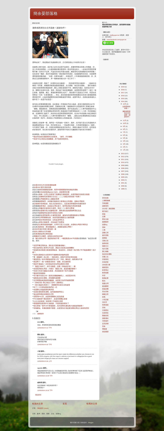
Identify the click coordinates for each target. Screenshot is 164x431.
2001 (123, 183)
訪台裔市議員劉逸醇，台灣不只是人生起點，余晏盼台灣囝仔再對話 (62, 224)
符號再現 (105, 259)
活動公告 (105, 241)
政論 (103, 214)
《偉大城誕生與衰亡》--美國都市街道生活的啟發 (52, 285)
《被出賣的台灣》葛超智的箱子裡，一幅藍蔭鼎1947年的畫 (56, 238)
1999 (123, 189)
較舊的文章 (92, 403)
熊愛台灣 (105, 283)
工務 (103, 230)
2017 (123, 92)
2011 (123, 159)
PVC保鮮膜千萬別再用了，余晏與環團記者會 (50, 299)
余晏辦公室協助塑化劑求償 (44, 290)
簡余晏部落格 (45, 13)
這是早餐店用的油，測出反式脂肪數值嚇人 (49, 245)
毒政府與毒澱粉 (39, 273)
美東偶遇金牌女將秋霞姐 (43, 234)
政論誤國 (105, 289)
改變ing (104, 224)
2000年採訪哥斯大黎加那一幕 (45, 229)
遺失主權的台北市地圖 (42, 231)
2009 (123, 165)
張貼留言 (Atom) (42, 408)
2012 (123, 156)
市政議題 (105, 203)
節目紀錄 (105, 198)
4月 (124, 141)
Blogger (90, 422)
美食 (103, 326)
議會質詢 (105, 206)
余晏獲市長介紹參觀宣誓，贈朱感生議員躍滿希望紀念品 (60, 210)
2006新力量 (106, 265)
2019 (123, 87)
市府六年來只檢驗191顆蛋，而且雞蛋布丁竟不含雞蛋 (53, 271)
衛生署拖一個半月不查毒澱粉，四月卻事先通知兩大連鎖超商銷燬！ (59, 306)
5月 (124, 138)
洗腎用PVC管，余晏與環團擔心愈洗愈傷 (49, 296)
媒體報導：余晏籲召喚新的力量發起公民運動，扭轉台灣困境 (61, 201)
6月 (124, 135)
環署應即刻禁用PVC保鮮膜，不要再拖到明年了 (51, 303)
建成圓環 (105, 286)
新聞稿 (104, 238)
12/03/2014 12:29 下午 (45, 376)
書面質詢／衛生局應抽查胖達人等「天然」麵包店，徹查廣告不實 (58, 259)
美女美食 (105, 291)
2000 (123, 186)
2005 (123, 177)
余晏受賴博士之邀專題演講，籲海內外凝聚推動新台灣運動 (62, 215)
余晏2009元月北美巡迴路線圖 (45, 185)
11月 (124, 120)
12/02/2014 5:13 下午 (44, 328)
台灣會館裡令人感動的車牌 (49, 199)
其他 (103, 307)
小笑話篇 (105, 299)
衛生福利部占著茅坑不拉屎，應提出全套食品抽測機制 (54, 248)
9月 (124, 126)
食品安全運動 (107, 254)
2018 (123, 90)
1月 (124, 150)
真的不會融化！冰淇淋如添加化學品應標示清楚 (51, 264)
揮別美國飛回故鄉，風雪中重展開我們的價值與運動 (58, 190)
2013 (123, 153)
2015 (123, 98)
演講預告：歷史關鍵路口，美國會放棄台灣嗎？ (55, 227)
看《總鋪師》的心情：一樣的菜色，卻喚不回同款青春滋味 (55, 257)
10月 (124, 123)
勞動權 (104, 329)
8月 (124, 129)
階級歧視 (105, 315)
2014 (123, 101)
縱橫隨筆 (40, 314)
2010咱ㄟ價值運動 (108, 208)
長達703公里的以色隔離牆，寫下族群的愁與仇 (51, 139)
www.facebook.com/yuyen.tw (116, 39)
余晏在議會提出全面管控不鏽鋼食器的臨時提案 (51, 255)
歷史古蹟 (105, 219)
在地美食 (105, 262)
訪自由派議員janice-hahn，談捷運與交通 (54, 192)
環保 (103, 227)
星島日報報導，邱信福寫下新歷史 (51, 222)
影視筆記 (105, 270)
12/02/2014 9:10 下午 (44, 344)
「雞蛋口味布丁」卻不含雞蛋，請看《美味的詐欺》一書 (55, 266)
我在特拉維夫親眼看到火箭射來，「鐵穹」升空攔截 (53, 137)
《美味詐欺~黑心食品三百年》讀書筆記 (48, 282)
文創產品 (105, 310)
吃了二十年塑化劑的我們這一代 (45, 287)
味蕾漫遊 (105, 305)
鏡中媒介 (105, 211)
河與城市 (105, 321)
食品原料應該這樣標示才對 (44, 294)
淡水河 (104, 302)
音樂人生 (105, 257)
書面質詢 (105, 267)
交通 (103, 216)
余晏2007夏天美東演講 (42, 187)
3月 (124, 144)
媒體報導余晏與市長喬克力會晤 (51, 213)
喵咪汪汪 (105, 246)
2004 (123, 180)
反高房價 (105, 323)
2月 (124, 147)
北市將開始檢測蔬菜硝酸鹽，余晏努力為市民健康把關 (54, 280)
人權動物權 (106, 200)
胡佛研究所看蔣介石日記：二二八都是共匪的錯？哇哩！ (60, 197)
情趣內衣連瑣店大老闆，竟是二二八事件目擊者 (56, 208)
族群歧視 (105, 243)
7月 (124, 132)
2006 (123, 174)
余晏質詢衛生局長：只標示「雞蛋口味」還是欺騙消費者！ (55, 269)
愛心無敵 (105, 251)
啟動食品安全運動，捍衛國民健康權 (47, 278)
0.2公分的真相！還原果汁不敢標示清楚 (48, 301)
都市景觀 (105, 235)
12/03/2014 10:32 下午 (45, 390)
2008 (123, 168)
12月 (124, 104)
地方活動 (105, 249)
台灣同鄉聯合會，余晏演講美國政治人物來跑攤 (56, 217)
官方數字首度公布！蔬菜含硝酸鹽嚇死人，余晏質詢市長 (55, 276)
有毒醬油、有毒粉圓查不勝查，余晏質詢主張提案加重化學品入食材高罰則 (61, 308)
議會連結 (105, 318)
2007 (123, 171)
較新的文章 (37, 403)
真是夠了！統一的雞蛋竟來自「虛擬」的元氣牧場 (52, 262)
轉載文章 (105, 294)
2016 (123, 95)
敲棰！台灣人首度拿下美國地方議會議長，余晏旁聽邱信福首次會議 (64, 194)
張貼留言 (38, 395)
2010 (123, 162)
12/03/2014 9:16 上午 (44, 361)
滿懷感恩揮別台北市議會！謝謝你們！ (126, 114)
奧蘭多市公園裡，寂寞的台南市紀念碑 (48, 236)
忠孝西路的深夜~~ (126, 107)
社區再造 (105, 313)
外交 (103, 275)
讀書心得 (105, 232)
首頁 (65, 403)
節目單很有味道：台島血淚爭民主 (51, 220)
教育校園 (105, 273)
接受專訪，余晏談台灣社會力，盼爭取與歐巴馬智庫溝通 (60, 206)
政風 (103, 297)
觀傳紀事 (105, 278)
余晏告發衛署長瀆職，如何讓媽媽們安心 (49, 292)
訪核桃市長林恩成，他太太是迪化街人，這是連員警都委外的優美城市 (60, 204)
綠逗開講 (105, 332)
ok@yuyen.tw (114, 35)
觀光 (103, 281)
